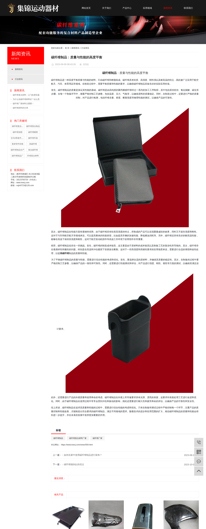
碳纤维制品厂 (17, 156)
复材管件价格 (17, 144)
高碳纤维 (33, 144)
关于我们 (106, 8)
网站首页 (86, 8)
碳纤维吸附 (33, 132)
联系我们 (188, 8)
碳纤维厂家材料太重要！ (23, 103)
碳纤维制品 (56, 79)
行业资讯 (19, 79)
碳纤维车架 (33, 138)
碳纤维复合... (17, 126)
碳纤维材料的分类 (20, 108)
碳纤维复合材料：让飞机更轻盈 (26, 95)
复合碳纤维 (33, 150)
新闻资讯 (167, 8)
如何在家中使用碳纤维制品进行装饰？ (83, 455)
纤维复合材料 (33, 156)
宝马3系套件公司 (18, 138)
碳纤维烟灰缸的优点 (74, 464)
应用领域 (147, 8)
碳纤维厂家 (97, 438)
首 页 (67, 48)
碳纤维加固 (17, 132)
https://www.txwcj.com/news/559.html (77, 445)
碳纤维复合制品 (33, 126)
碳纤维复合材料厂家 (77, 438)
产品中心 (127, 8)
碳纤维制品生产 (17, 150)
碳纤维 (193, 245)
